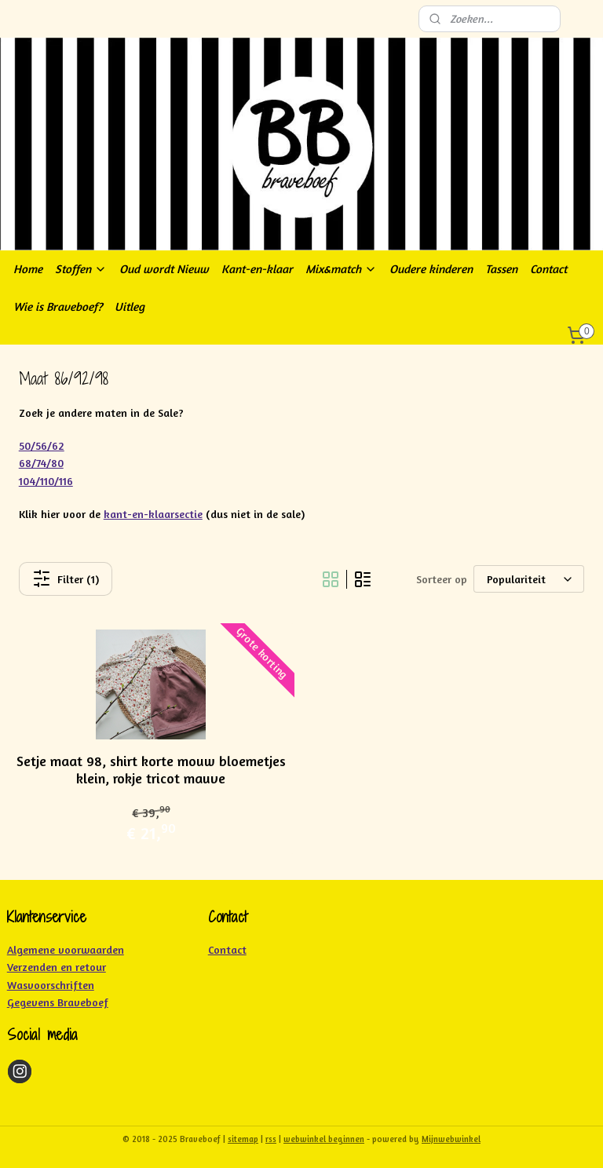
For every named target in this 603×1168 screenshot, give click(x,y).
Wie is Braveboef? (57, 306)
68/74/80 (41, 462)
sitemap (243, 1138)
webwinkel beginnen (323, 1138)
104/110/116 (46, 480)
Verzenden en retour (56, 966)
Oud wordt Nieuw (164, 268)
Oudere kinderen (431, 268)
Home (27, 268)
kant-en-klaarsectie (153, 513)
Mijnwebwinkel (451, 1138)
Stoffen (81, 268)
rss (270, 1138)
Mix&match (341, 268)
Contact (548, 268)
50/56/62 (41, 445)
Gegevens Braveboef (57, 1002)
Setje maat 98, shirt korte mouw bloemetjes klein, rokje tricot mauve (151, 770)
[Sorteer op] (528, 579)
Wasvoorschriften (50, 984)
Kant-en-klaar (257, 268)
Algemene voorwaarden (65, 949)
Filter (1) (65, 578)
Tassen (501, 268)
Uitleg (129, 306)
